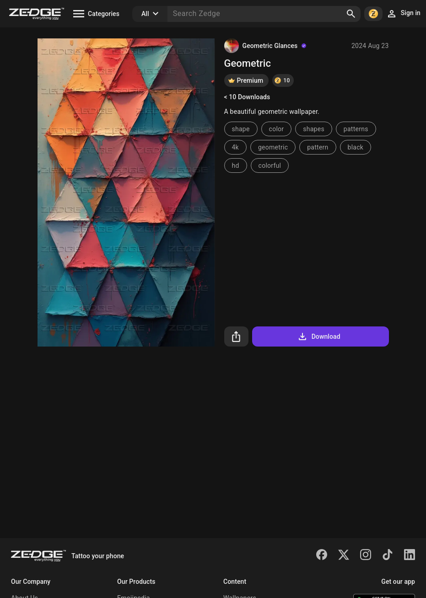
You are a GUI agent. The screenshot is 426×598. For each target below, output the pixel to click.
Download (318, 336)
